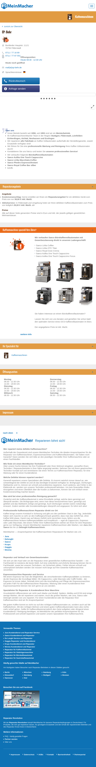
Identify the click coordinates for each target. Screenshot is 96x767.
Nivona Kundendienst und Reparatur (20, 647)
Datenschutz (29, 755)
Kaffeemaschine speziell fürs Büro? (19, 230)
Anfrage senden (15, 88)
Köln (64, 672)
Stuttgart (46, 675)
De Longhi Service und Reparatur (18, 638)
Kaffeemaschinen (19, 355)
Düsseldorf (9, 675)
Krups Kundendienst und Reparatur (19, 644)
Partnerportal (79, 755)
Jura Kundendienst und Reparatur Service (22, 633)
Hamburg (47, 672)
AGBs (40, 755)
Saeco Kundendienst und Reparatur (19, 635)
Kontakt (50, 755)
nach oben (8, 433)
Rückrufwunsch (14, 80)
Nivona (8, 550)
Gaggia (8, 547)
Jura (7, 536)
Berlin (7, 672)
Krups (7, 544)
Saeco (8, 542)
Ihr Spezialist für (11, 346)
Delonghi (9, 539)
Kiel (25, 678)
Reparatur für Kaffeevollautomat (18, 650)
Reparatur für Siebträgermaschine (19, 652)
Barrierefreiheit (64, 755)
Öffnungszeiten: (10, 372)
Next (2, 94)
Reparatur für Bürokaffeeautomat (18, 655)
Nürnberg (28, 675)
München (28, 672)
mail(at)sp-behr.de (13, 67)
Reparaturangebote (12, 186)
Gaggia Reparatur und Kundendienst (20, 641)
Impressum (8, 412)
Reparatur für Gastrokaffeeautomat (19, 658)
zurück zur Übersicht (13, 26)
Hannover (9, 678)
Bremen (65, 675)
